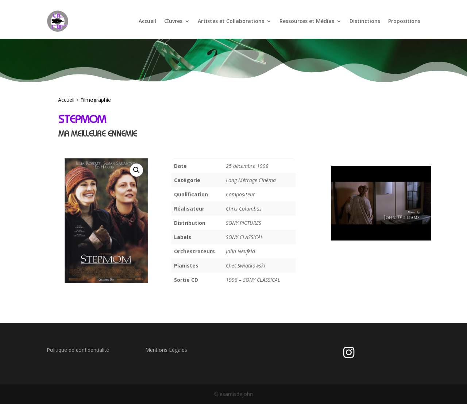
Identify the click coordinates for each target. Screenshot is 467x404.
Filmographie (95, 99)
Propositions (404, 21)
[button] (136, 170)
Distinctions (365, 21)
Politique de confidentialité (78, 349)
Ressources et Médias (306, 21)
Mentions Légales (166, 349)
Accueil (147, 21)
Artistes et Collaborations (231, 21)
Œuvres (173, 21)
